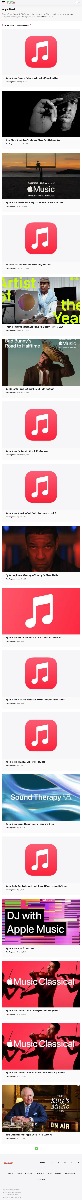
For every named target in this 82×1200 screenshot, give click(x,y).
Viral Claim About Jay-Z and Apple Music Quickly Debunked (33, 140)
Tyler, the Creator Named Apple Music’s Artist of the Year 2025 (34, 326)
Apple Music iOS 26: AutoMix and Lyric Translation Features (33, 637)
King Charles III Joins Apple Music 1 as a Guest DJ (29, 1134)
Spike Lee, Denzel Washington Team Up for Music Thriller (32, 575)
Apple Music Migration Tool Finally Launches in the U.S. (31, 513)
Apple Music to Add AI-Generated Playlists (25, 761)
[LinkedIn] (72, 1162)
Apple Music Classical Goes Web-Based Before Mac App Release (35, 1072)
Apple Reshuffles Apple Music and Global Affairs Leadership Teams (36, 886)
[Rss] (78, 1162)
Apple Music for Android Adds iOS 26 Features (27, 451)
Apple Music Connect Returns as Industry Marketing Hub (32, 78)
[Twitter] (58, 1162)
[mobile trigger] (4, 2)
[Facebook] (52, 1162)
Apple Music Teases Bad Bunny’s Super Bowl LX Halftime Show (34, 202)
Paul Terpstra (10, 82)
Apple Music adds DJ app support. (21, 948)
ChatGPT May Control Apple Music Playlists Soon (28, 264)
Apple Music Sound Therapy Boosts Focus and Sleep (30, 824)
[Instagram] (65, 1162)
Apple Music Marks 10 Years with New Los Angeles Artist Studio (35, 699)
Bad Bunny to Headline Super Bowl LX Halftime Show (30, 389)
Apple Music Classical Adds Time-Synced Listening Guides (32, 1010)
